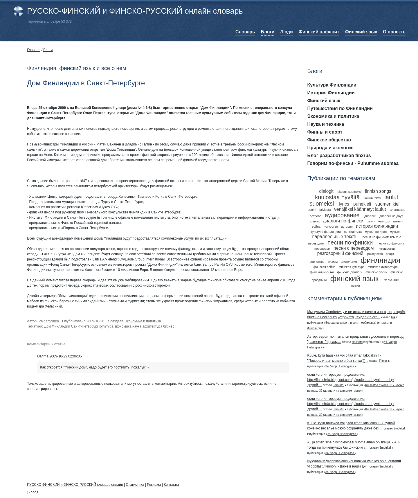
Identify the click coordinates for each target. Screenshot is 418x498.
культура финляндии (326, 231)
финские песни (376, 272)
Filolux (383, 360)
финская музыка (322, 272)
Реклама (154, 485)
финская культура (351, 267)
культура (106, 326)
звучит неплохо (378, 221)
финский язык (354, 278)
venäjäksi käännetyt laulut (360, 209)
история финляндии (377, 226)
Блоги (48, 50)
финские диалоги (350, 272)
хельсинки (391, 280)
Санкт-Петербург (84, 326)
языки (355, 285)
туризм (333, 261)
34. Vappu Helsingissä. (340, 366)
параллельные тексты (335, 236)
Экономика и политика (143, 321)
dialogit (326, 191)
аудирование (342, 215)
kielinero (357, 342)
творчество (316, 261)
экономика (122, 326)
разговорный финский (340, 253)
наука (136, 326)
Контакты (171, 485)
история (347, 226)
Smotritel (338, 385)
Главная (33, 50)
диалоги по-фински (343, 220)
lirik (393, 317)
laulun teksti (372, 198)
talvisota (325, 209)
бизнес (168, 326)
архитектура (152, 326)
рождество (375, 254)
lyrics (344, 204)
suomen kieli (388, 204)
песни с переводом (354, 248)
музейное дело (376, 231)
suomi (312, 209)
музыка (395, 231)
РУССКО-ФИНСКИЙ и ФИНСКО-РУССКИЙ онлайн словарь (135, 11)
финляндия (380, 260)
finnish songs (378, 191)
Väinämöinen (49, 321)
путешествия (387, 248)
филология (349, 261)
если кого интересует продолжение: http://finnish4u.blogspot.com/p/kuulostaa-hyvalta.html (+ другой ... (350, 380)
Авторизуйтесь (190, 384)
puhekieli (362, 204)
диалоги (370, 216)
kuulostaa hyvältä (337, 197)
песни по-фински (350, 242)
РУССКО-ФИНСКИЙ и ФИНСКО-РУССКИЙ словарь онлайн (75, 485)
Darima (42, 356)
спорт (390, 254)
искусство (331, 226)
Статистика (135, 485)
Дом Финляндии (57, 326)
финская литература (383, 267)
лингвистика (353, 231)
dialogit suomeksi (350, 191)
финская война (325, 267)
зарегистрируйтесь (246, 384)
